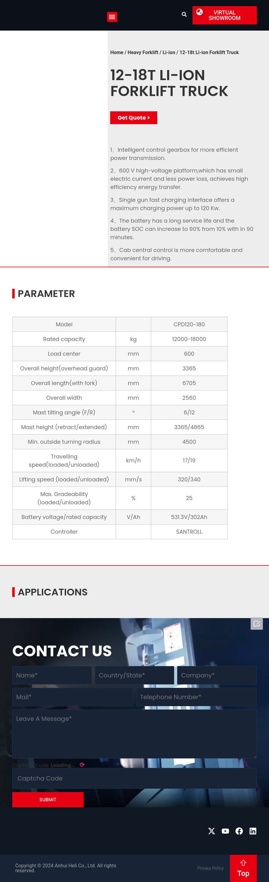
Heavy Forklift (143, 52)
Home (116, 52)
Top (243, 873)
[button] (112, 17)
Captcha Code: (48, 765)
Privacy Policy (210, 868)
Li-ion (169, 52)
